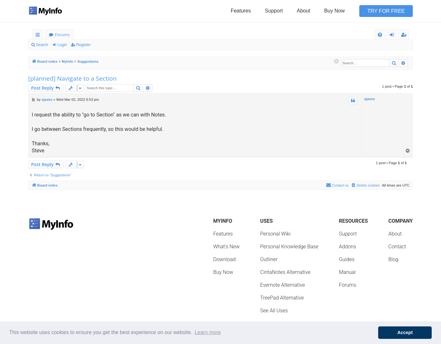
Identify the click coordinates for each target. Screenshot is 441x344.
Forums (62, 34)
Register (83, 45)
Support (274, 10)
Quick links (39, 36)
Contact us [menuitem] (337, 185)
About (303, 10)
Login (62, 45)
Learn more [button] (208, 332)
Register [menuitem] (405, 36)
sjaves (369, 99)
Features (241, 10)
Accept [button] (405, 332)
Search (42, 45)
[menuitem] (380, 35)
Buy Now (334, 10)
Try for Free (386, 11)
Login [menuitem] (393, 36)
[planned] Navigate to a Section (72, 78)
